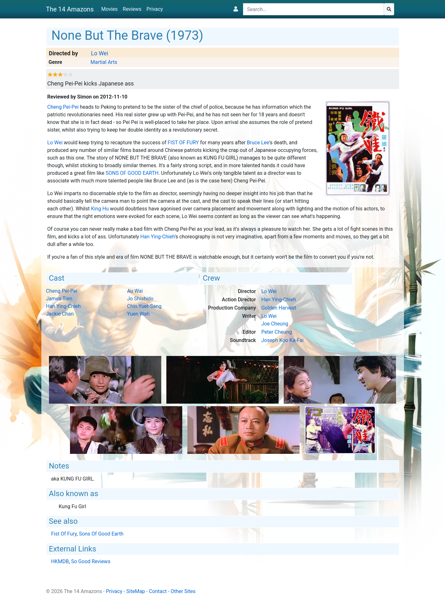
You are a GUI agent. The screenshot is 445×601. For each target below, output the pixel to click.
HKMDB (60, 561)
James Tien (59, 299)
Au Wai (135, 291)
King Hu (100, 209)
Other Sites (182, 591)
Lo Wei (99, 53)
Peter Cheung (276, 332)
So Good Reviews (90, 561)
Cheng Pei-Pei (63, 107)
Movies (109, 9)
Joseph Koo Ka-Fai (282, 340)
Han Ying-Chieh (157, 237)
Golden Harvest (278, 308)
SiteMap (135, 591)
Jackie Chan (60, 314)
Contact (158, 591)
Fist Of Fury (183, 143)
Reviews (132, 9)
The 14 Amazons (70, 9)
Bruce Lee (258, 143)
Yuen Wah (138, 314)
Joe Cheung (274, 324)
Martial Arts (103, 62)
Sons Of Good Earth (132, 173)
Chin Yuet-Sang (144, 306)
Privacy (154, 9)
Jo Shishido (140, 299)
